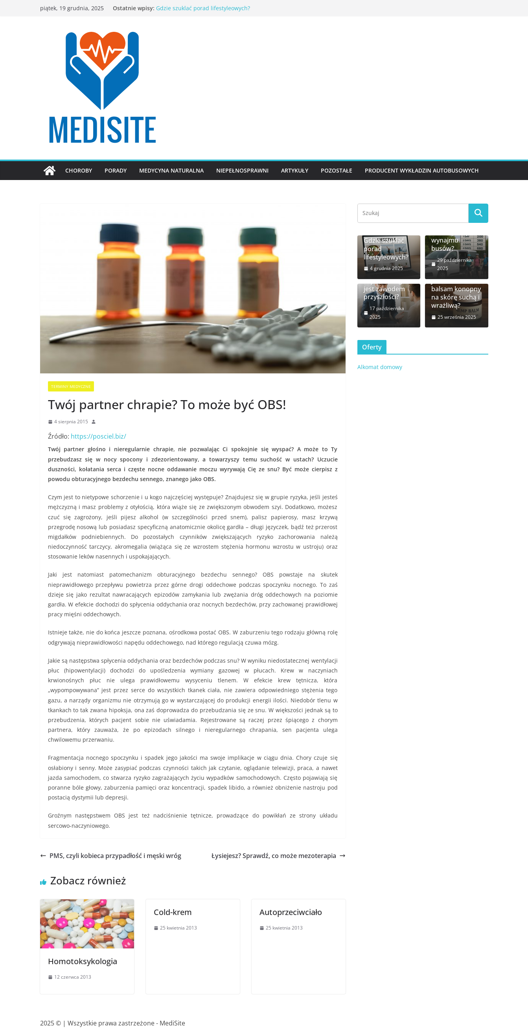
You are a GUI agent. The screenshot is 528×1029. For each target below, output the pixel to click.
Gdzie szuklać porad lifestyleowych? (203, 8)
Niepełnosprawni (242, 170)
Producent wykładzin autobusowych (422, 170)
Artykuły (294, 170)
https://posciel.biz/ (98, 436)
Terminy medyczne (71, 386)
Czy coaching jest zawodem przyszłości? (384, 289)
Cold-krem (173, 912)
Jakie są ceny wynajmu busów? (450, 240)
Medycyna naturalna (171, 170)
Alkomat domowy (379, 367)
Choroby (78, 170)
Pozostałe (336, 170)
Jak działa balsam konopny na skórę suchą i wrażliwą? (456, 293)
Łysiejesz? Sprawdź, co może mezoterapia (279, 855)
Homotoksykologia (82, 961)
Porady (116, 170)
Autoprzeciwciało (290, 912)
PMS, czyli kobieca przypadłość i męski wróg (110, 855)
